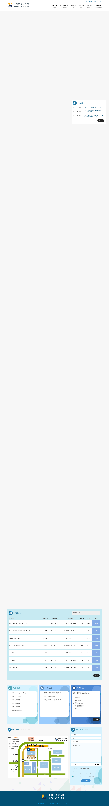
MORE (100, 120)
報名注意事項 (64, 6)
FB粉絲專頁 (77, 700)
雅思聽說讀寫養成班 (14, 638)
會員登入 (90, 1)
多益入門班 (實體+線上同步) (16, 645)
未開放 (96, 623)
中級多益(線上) (13, 660)
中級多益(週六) (13, 668)
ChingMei (75, 803)
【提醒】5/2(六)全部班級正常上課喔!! (92, 107)
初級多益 (11, 653)
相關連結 (81, 6)
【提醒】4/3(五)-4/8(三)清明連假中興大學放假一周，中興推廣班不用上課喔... (93, 116)
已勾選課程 (98, 1)
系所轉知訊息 (78, 703)
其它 (75, 709)
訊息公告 (54, 6)
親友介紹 (76, 697)
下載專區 (89, 6)
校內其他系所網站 (79, 706)
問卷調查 (98, 6)
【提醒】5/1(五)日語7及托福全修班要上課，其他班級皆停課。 (92, 111)
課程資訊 (73, 6)
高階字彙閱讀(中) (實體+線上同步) (18, 623)
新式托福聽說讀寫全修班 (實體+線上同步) (20, 631)
